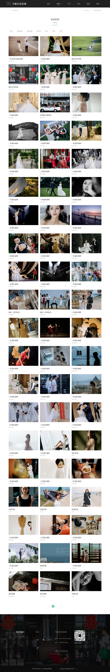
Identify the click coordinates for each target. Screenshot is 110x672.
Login (76, 669)
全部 (11, 31)
